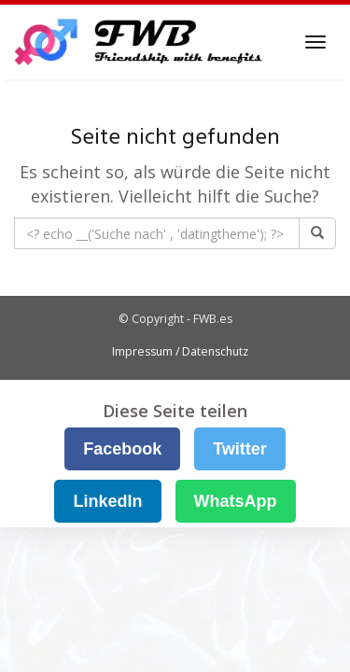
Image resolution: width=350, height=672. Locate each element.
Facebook (122, 449)
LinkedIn (107, 501)
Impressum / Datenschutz (180, 351)
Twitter (240, 449)
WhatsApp (235, 501)
